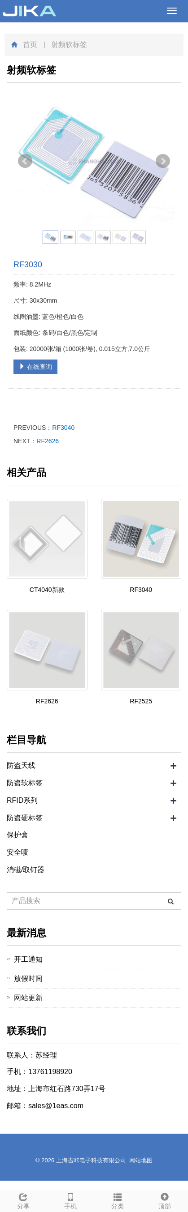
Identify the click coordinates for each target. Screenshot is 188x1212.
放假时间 (28, 978)
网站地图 (141, 1160)
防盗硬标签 (25, 818)
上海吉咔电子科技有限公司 (91, 1160)
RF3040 (63, 427)
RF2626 (47, 441)
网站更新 (28, 998)
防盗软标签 (25, 783)
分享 (23, 1200)
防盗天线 (21, 765)
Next (163, 161)
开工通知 (28, 959)
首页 (30, 44)
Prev (25, 161)
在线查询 (35, 366)
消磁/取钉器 (25, 870)
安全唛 (17, 852)
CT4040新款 (47, 589)
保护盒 (17, 835)
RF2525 (141, 701)
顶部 (164, 1200)
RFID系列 (22, 800)
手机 (70, 1200)
